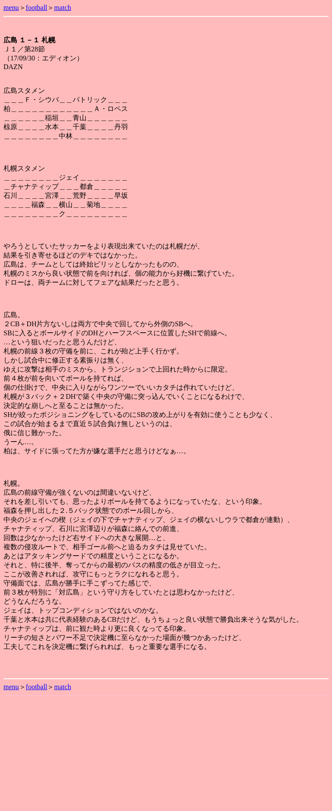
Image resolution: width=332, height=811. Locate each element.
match (62, 7)
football (37, 7)
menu (11, 7)
